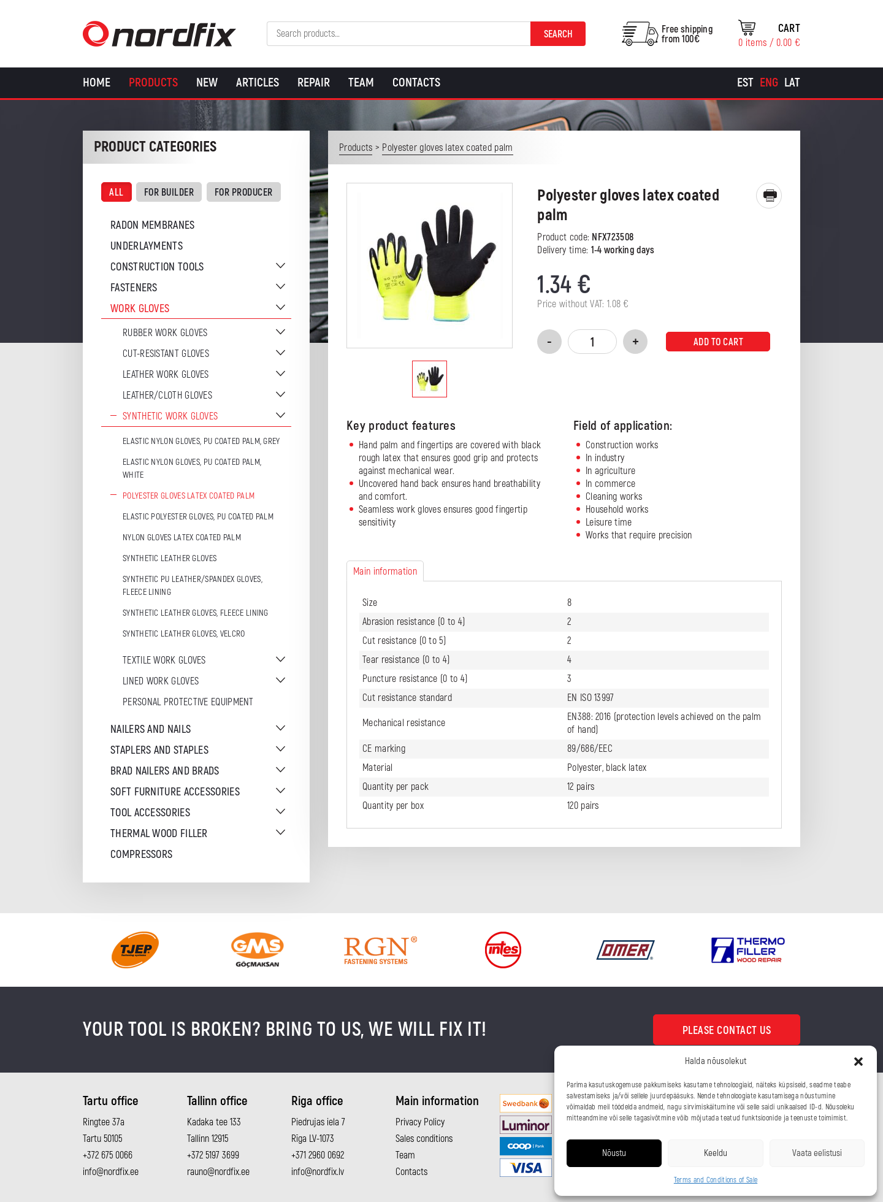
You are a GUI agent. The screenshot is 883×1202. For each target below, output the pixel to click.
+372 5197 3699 (213, 1155)
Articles (257, 82)
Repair (313, 82)
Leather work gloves (166, 375)
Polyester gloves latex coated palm (188, 496)
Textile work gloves (164, 660)
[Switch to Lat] (792, 82)
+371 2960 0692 (317, 1155)
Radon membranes (152, 225)
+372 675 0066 (107, 1155)
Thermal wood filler (159, 834)
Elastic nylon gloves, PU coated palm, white (192, 468)
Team (361, 82)
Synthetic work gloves (170, 416)
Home (96, 82)
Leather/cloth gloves (167, 395)
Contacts (416, 82)
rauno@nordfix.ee (218, 1172)
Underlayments (146, 246)
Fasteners (134, 288)
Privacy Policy (420, 1122)
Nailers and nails (150, 729)
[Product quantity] (592, 341)
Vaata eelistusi (817, 1153)
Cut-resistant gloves (166, 354)
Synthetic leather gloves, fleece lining (196, 613)
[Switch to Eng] (769, 82)
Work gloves (139, 309)
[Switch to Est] (745, 82)
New (207, 82)
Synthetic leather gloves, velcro (184, 634)
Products (153, 82)
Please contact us (726, 1031)
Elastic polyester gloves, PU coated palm (198, 516)
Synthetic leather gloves (169, 558)
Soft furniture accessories (175, 792)
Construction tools (157, 267)
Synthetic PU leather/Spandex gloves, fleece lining (192, 585)
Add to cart (719, 342)
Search (558, 34)
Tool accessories (150, 813)
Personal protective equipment (188, 702)
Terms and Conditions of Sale (715, 1180)
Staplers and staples (159, 750)
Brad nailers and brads (165, 771)
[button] (858, 1061)
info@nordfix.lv (317, 1172)
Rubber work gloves (165, 333)
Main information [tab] (385, 571)
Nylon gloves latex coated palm (182, 537)
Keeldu (715, 1153)
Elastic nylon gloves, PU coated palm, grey (201, 441)
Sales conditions (424, 1139)
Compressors (141, 855)
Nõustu (614, 1153)
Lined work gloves (161, 681)
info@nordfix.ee (111, 1172)
